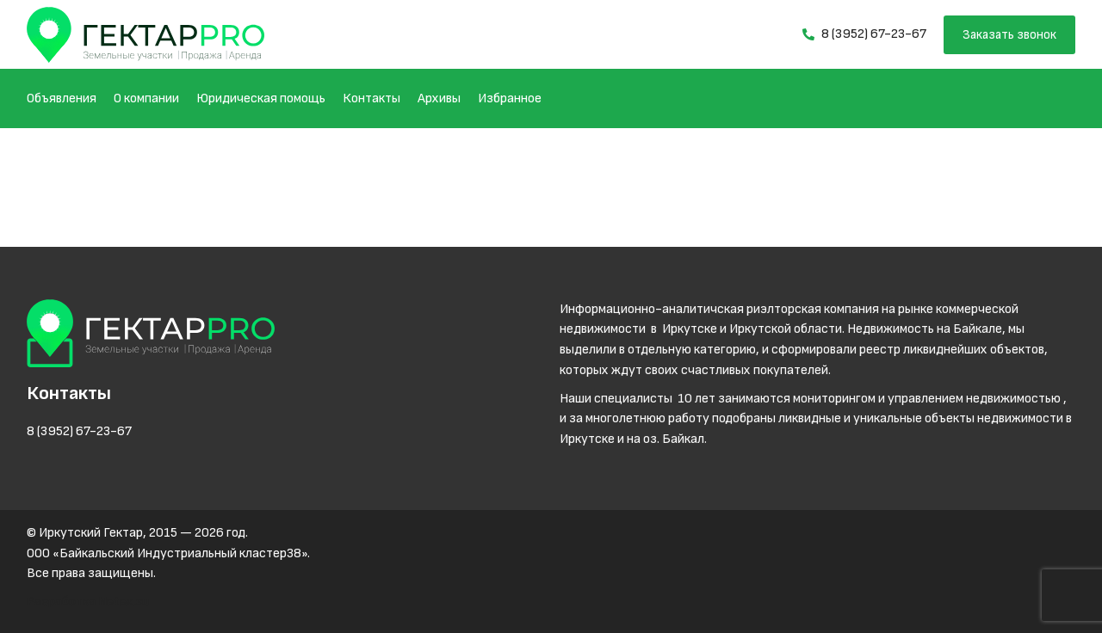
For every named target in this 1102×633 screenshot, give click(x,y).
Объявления (61, 98)
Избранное (510, 98)
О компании (146, 98)
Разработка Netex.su (88, 601)
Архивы (439, 98)
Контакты (371, 98)
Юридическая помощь (260, 98)
